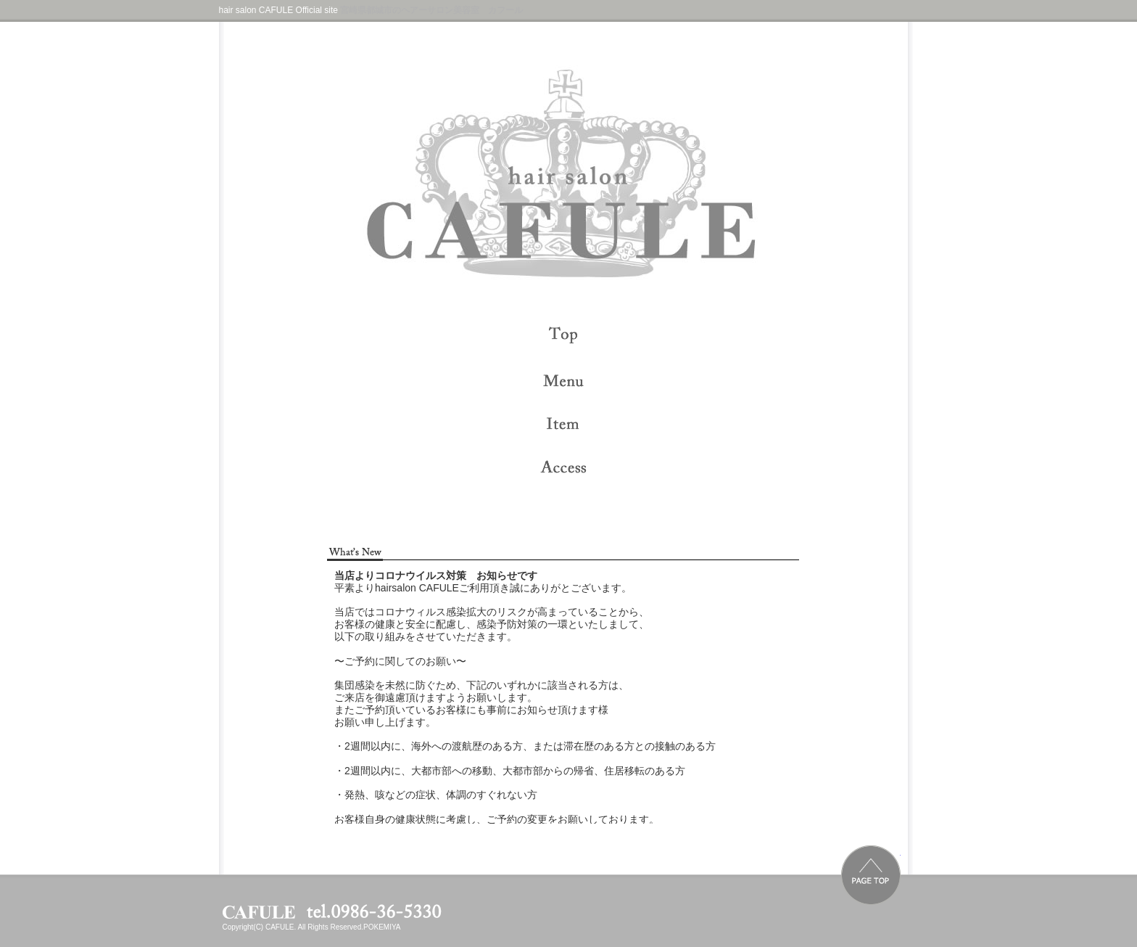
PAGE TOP (871, 875)
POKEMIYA (382, 927)
